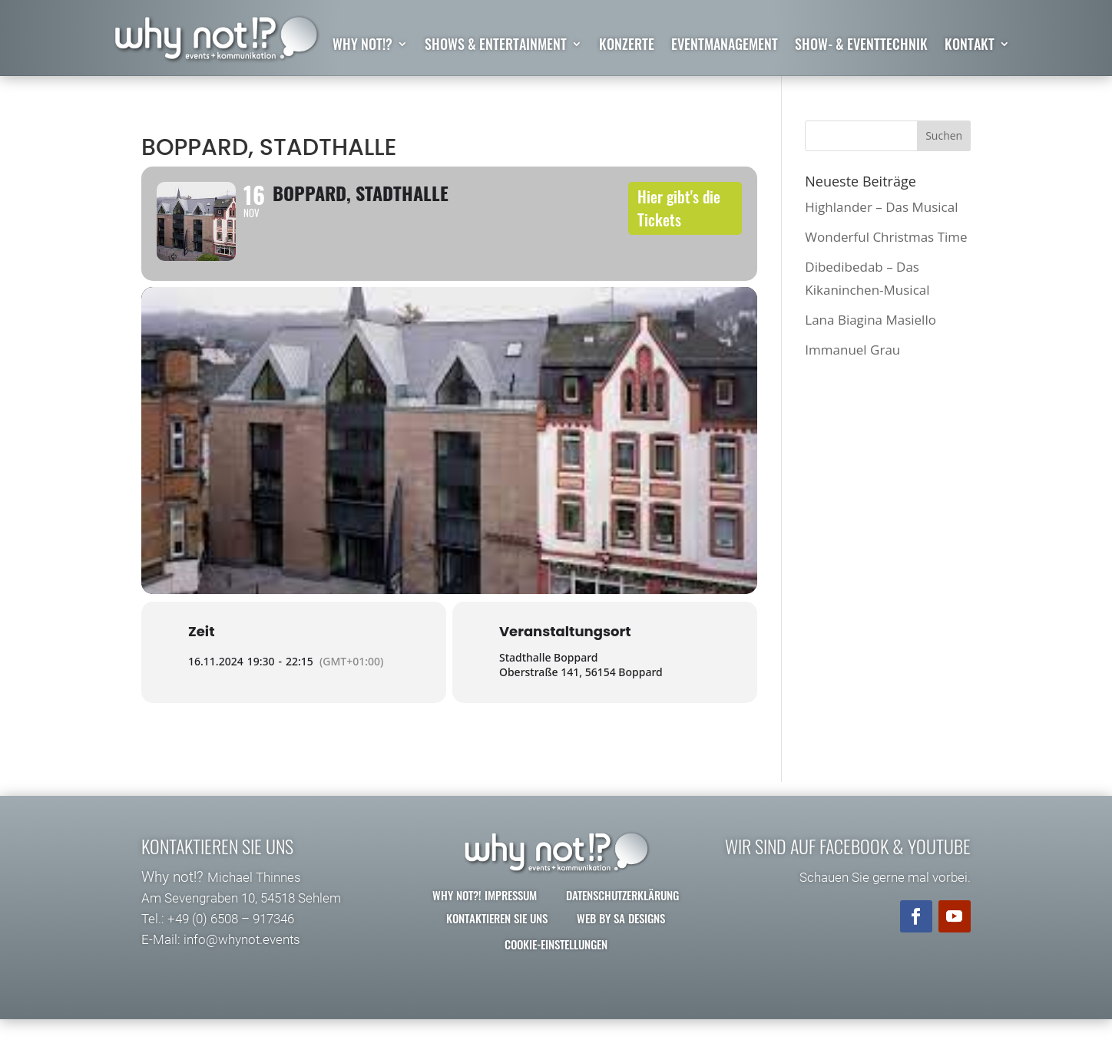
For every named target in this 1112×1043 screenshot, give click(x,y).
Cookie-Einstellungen (556, 967)
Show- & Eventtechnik (861, 46)
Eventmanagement (724, 46)
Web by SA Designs (621, 941)
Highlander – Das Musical (881, 207)
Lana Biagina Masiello (870, 319)
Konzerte (626, 46)
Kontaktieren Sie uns (497, 941)
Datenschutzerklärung (622, 918)
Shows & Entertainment (496, 46)
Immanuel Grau (852, 350)
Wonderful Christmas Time (886, 237)
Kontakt (970, 46)
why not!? (362, 46)
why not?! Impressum (484, 918)
